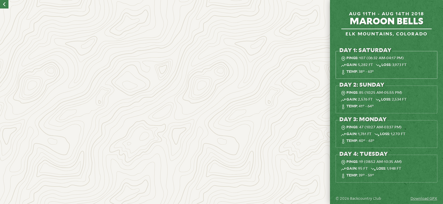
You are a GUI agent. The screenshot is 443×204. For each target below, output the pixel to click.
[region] (165, 102)
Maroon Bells (387, 21)
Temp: (352, 72)
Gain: (351, 65)
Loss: (386, 65)
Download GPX (424, 199)
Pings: (352, 58)
